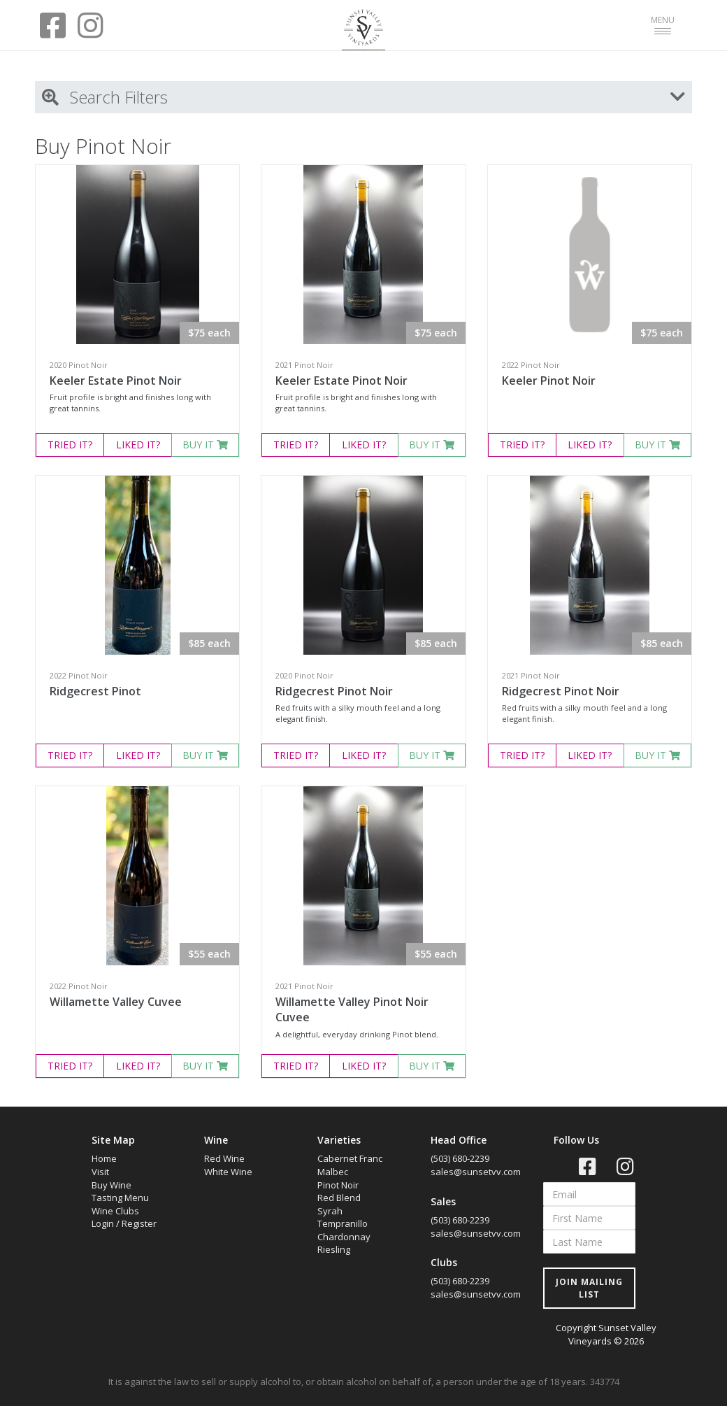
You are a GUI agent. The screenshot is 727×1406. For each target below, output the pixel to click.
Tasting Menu (120, 1197)
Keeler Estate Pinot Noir (116, 380)
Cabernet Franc (349, 1158)
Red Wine (224, 1158)
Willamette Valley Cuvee (116, 1001)
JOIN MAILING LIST (589, 1288)
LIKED (138, 444)
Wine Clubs (115, 1211)
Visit (100, 1171)
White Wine (228, 1171)
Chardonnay (343, 1236)
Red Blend (339, 1197)
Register (139, 1223)
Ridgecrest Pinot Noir (334, 691)
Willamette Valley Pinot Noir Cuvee (352, 1009)
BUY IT (205, 444)
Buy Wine (111, 1185)
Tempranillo (342, 1223)
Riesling (333, 1249)
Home (104, 1158)
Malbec (332, 1171)
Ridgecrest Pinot (95, 691)
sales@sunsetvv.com (476, 1171)
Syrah (330, 1211)
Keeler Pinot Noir (549, 380)
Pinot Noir (338, 1185)
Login (103, 1223)
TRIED (70, 444)
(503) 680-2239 (460, 1158)
